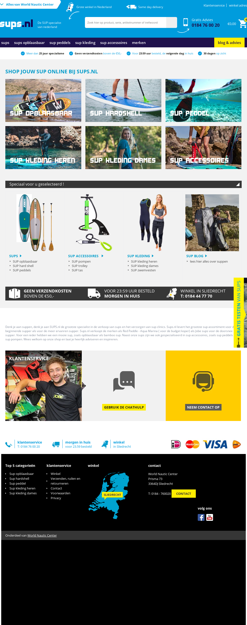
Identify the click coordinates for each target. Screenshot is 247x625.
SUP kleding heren (144, 261)
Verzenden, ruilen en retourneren (65, 481)
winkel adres (238, 5)
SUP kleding (138, 256)
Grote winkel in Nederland (94, 7)
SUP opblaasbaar (25, 261)
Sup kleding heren (22, 488)
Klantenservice (214, 5)
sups (5, 42)
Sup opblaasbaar (21, 473)
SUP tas (77, 270)
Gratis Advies (206, 22)
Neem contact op (203, 407)
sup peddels (59, 42)
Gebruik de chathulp (124, 407)
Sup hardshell (19, 478)
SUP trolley (80, 266)
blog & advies (229, 42)
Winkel (55, 473)
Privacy (56, 498)
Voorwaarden (60, 493)
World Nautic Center (42, 535)
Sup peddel (17, 483)
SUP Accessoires (83, 256)
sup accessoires (113, 42)
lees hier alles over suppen (209, 261)
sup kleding (85, 42)
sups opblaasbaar (29, 42)
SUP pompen (81, 261)
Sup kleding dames (23, 493)
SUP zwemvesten (143, 270)
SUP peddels (22, 270)
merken (139, 42)
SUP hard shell (23, 266)
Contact (56, 488)
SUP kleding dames (144, 266)
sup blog (194, 256)
